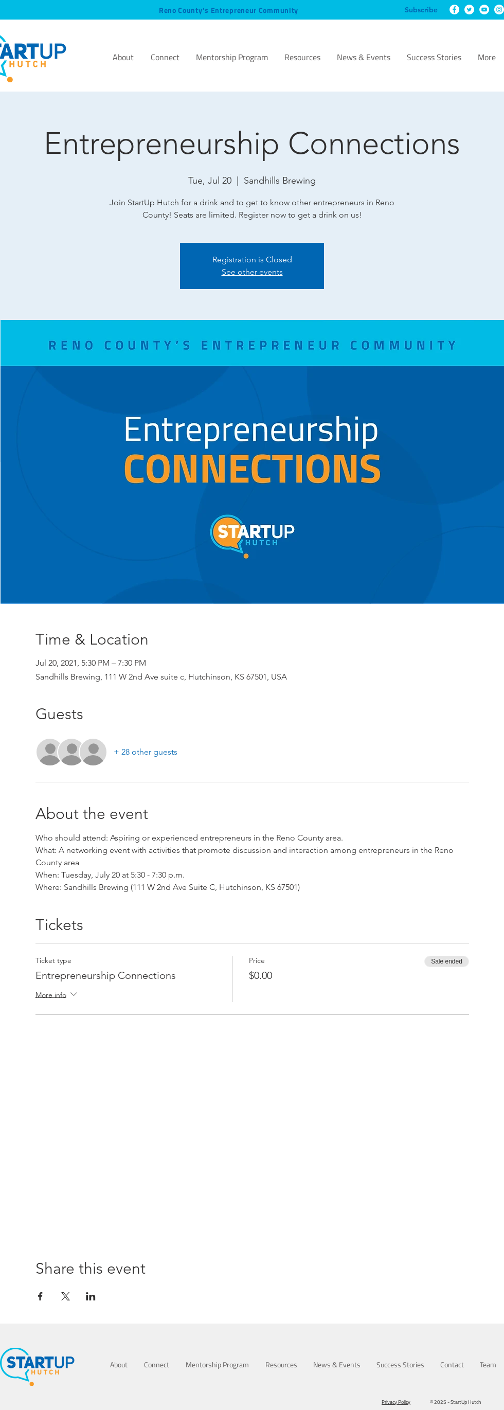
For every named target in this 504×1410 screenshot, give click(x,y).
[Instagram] (499, 9)
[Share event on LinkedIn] (91, 1296)
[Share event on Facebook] (40, 1296)
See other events (252, 272)
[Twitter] (469, 9)
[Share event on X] (65, 1296)
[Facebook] (454, 9)
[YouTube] (484, 9)
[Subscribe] (421, 10)
